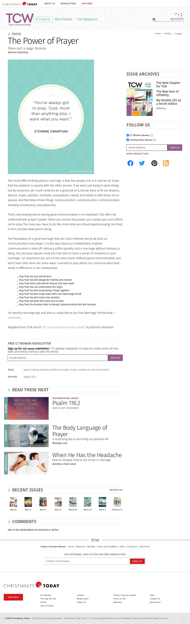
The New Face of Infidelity (167, 93)
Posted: (12, 377)
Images (178, 33)
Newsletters (68, 3)
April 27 (43, 510)
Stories (43, 602)
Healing (44, 370)
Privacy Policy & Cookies (124, 595)
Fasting (35, 370)
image (16, 34)
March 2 (102, 510)
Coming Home (141, 140)
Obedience (56, 370)
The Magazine (87, 19)
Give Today (13, 597)
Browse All (116, 490)
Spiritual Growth (100, 370)
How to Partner (47, 606)
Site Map (91, 546)
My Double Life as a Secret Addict (168, 102)
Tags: (11, 370)
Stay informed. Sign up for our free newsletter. (95, 554)
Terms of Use (119, 599)
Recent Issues (27, 489)
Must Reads (63, 19)
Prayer (66, 370)
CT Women (140, 135)
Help (152, 595)
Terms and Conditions (108, 546)
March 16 (87, 510)
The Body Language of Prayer (79, 430)
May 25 (13, 510)
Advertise (117, 602)
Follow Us (81, 602)
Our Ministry (45, 595)
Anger (27, 370)
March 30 (73, 510)
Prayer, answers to (80, 370)
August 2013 (30, 377)
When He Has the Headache (87, 455)
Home (158, 33)
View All (161, 108)
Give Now (87, 3)
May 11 (28, 510)
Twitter (55, 530)
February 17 (117, 510)
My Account (155, 602)
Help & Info (144, 546)
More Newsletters (138, 153)
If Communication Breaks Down (63, 327)
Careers (80, 595)
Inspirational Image (65, 398)
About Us (49, 3)
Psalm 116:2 (66, 403)
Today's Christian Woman (52, 546)
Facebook (43, 530)
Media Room (83, 599)
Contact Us (132, 546)
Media (168, 33)
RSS (122, 546)
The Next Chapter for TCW (168, 84)
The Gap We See (48, 599)
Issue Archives (143, 74)
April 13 (58, 510)
